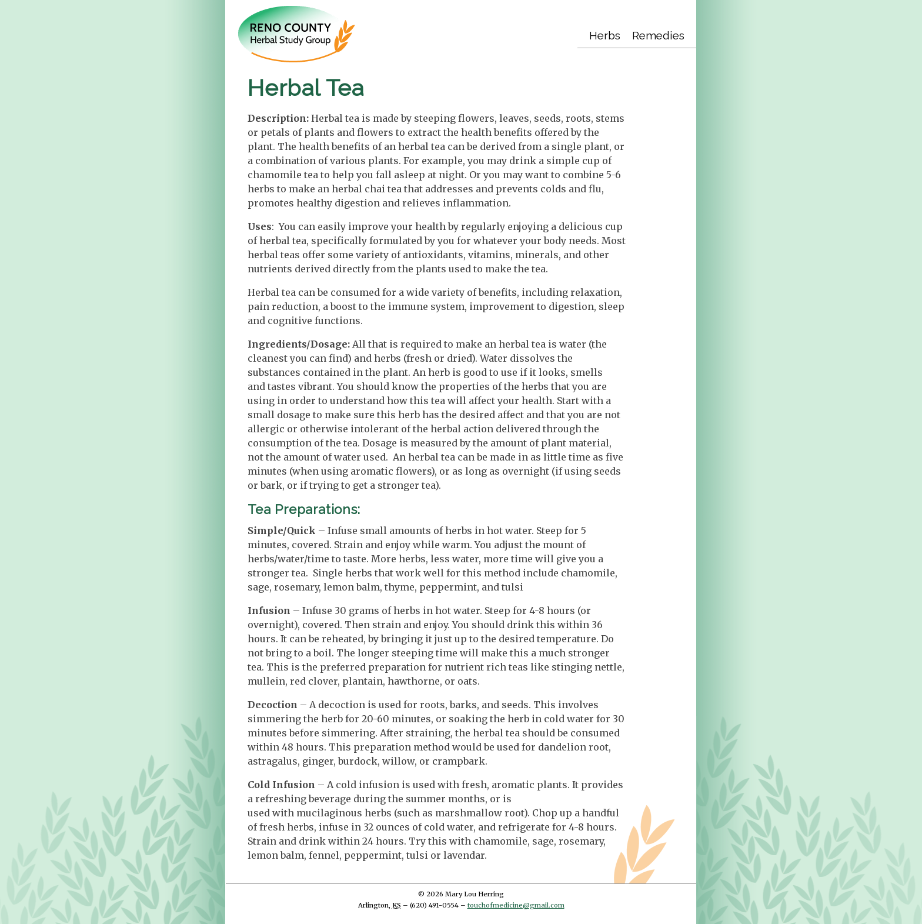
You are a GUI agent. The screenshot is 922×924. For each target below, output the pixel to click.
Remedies (658, 35)
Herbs (604, 35)
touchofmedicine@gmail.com (515, 905)
